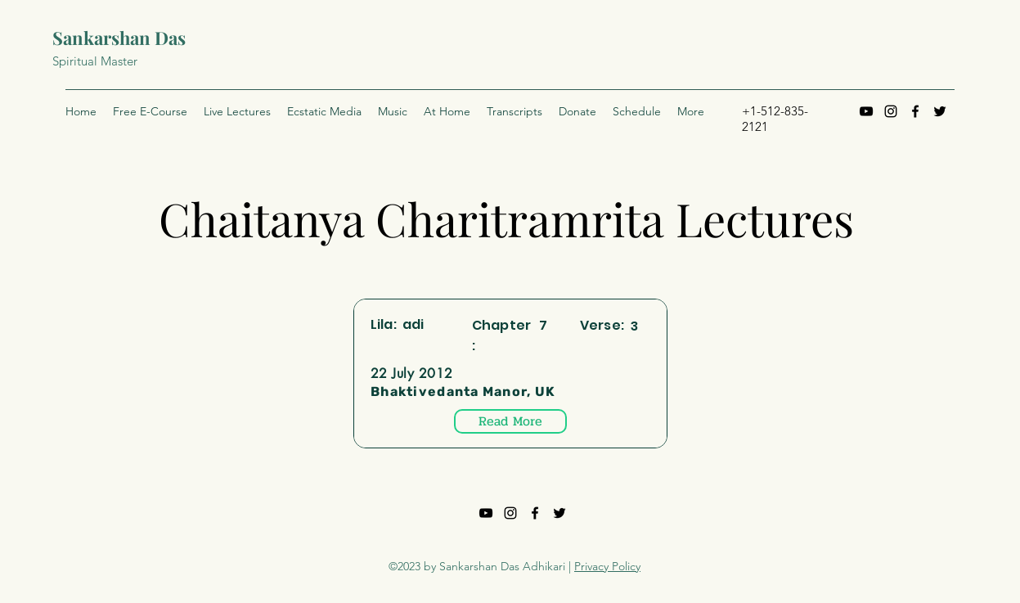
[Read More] (510, 421)
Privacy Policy (607, 566)
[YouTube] (866, 111)
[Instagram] (891, 111)
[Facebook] (915, 111)
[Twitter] (940, 111)
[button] (514, 111)
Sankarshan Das (119, 37)
